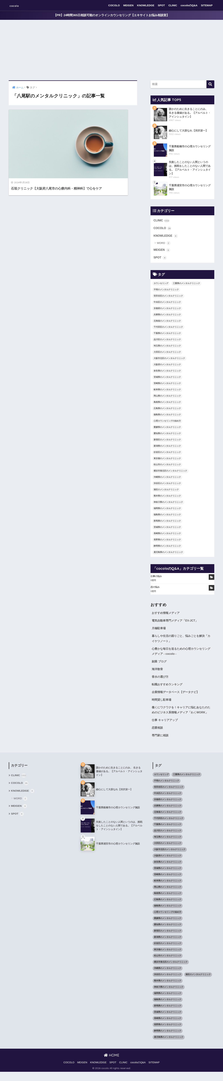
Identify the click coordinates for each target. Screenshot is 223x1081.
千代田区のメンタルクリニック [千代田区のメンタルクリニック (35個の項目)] (168, 328)
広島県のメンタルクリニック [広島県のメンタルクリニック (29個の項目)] (167, 409)
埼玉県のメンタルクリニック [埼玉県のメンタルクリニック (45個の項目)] (167, 347)
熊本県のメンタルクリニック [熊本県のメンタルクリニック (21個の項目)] (167, 497)
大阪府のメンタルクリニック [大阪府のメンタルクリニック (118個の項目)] (167, 366)
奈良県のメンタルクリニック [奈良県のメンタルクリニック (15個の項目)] (167, 372)
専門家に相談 (161, 744)
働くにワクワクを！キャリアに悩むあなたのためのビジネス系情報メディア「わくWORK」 (181, 716)
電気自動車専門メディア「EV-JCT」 (176, 622)
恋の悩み (155, 588)
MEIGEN (128, 5)
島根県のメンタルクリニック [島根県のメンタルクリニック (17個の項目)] (167, 403)
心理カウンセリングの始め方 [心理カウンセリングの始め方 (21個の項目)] (167, 422)
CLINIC (172, 5)
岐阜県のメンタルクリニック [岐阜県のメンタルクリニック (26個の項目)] (167, 391)
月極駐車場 (159, 629)
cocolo (17, 5)
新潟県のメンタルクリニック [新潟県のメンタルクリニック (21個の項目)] (167, 447)
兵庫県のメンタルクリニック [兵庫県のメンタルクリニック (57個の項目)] (167, 316)
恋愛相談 (158, 736)
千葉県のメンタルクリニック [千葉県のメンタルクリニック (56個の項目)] (167, 334)
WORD (164, 244)
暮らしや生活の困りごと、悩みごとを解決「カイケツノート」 (180, 640)
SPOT (161, 5)
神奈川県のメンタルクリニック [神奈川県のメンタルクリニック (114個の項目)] (168, 503)
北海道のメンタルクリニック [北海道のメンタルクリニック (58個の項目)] (167, 322)
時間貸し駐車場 (162, 702)
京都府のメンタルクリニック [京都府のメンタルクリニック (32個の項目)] (167, 309)
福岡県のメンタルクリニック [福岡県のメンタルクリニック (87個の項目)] (167, 509)
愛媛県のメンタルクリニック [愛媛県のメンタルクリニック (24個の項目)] (167, 428)
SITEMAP (207, 5)
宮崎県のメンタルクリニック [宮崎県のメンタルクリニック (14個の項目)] (167, 384)
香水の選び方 (161, 679)
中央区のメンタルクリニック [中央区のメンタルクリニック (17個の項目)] (167, 303)
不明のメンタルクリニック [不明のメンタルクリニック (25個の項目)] (166, 291)
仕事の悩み (156, 577)
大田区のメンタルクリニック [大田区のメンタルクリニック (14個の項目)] (167, 353)
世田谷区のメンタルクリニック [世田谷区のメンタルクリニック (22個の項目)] (168, 297)
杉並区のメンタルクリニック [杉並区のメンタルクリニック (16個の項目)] (167, 453)
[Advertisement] (111, 50)
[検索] (210, 84)
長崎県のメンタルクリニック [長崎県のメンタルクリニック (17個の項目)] (167, 534)
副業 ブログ (159, 663)
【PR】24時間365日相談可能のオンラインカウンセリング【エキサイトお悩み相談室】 (111, 15)
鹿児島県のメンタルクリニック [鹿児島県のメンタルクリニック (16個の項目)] (168, 553)
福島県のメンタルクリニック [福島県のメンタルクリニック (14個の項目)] (167, 516)
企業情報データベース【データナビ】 (177, 694)
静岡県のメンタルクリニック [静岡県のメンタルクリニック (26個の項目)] (167, 547)
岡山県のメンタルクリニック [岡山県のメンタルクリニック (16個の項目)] (167, 397)
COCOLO (114, 5)
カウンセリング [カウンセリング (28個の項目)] (161, 284)
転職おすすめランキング (168, 687)
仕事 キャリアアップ (165, 729)
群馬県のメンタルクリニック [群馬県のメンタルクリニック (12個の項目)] (167, 522)
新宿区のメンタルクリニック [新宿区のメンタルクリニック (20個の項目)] (167, 441)
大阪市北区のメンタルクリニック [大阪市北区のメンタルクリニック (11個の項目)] (169, 359)
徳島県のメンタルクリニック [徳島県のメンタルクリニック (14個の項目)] (167, 416)
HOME (111, 1064)
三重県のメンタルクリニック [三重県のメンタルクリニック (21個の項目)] (186, 284)
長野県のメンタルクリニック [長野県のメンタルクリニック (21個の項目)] (167, 541)
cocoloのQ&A (189, 5)
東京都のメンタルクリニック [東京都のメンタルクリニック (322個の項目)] (167, 459)
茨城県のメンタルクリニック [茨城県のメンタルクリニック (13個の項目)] (167, 528)
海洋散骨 (158, 671)
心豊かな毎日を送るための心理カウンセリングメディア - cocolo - (181, 653)
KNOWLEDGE (145, 5)
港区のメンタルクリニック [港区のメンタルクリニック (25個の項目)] (166, 491)
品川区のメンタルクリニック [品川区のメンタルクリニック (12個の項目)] (167, 341)
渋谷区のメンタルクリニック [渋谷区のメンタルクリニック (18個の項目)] (167, 484)
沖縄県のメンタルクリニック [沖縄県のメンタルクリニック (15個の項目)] (167, 478)
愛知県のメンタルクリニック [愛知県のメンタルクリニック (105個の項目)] (167, 434)
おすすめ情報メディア (166, 614)
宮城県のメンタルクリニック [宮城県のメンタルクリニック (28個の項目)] (167, 378)
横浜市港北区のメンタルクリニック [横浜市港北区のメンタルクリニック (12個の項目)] (170, 472)
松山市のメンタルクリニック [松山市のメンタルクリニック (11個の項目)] (167, 466)
